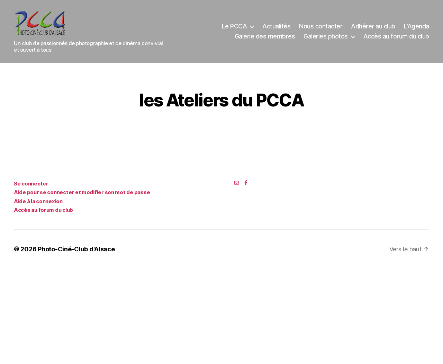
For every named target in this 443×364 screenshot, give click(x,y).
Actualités (276, 28)
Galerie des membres (265, 38)
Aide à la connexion (38, 205)
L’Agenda (416, 28)
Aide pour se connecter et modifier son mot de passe (82, 196)
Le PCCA (234, 28)
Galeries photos (326, 38)
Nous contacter (320, 28)
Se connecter (31, 188)
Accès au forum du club (396, 38)
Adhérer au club (373, 28)
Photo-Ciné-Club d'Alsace (76, 253)
